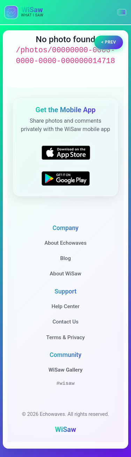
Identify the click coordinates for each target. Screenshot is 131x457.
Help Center (65, 306)
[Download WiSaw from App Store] (65, 152)
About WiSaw (65, 274)
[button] (122, 12)
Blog (65, 258)
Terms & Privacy (65, 337)
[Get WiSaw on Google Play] (65, 178)
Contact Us (65, 322)
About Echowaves (65, 243)
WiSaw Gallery (65, 370)
